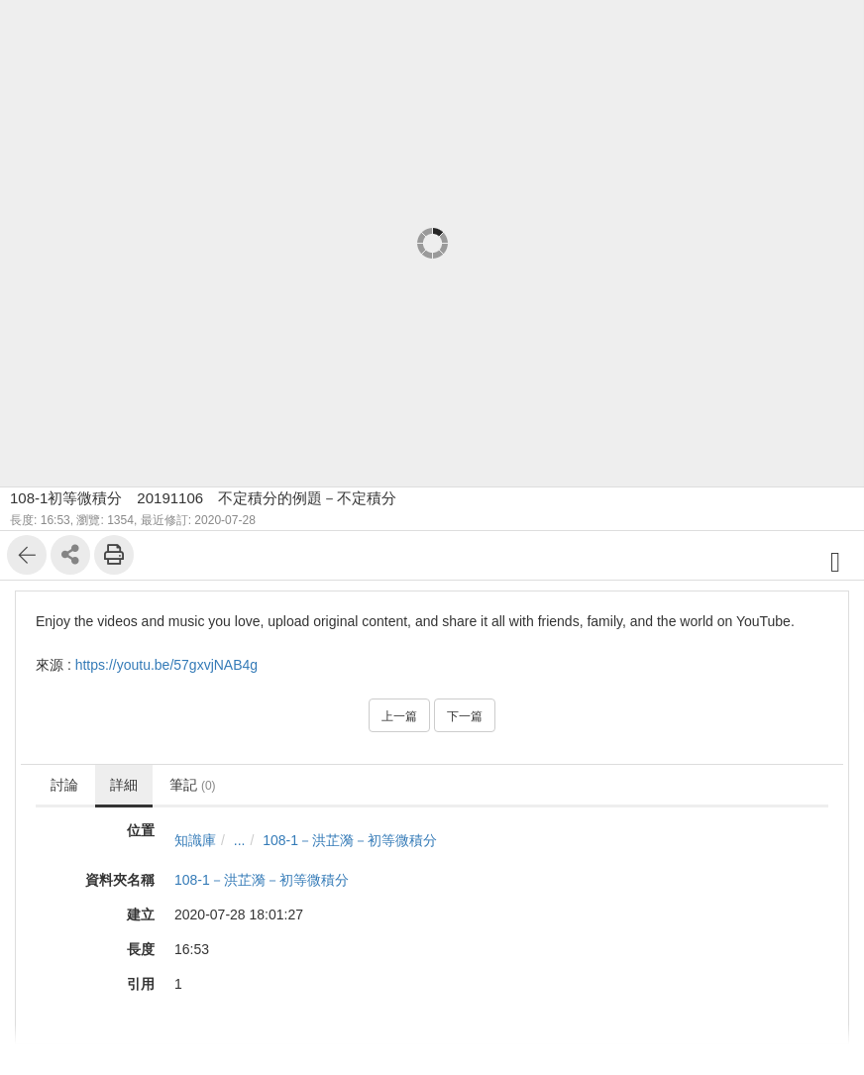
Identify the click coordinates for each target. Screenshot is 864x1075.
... (240, 840)
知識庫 (195, 840)
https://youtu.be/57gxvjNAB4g (166, 665)
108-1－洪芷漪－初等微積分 (350, 840)
